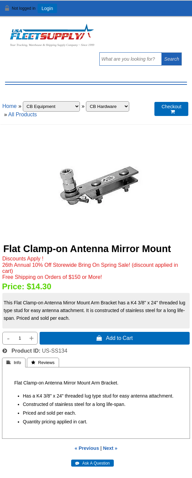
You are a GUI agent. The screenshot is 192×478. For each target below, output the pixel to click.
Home (9, 106)
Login (47, 8)
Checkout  (171, 109)
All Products (22, 114)
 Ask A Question (92, 463)
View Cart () (166, 11)
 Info (13, 362)
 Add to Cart (114, 338)
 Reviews (43, 362)
